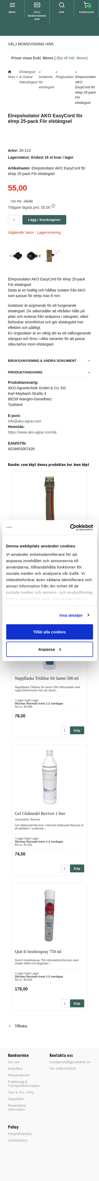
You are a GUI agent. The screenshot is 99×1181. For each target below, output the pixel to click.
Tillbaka (17, 1026)
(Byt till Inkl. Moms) (72, 58)
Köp (77, 730)
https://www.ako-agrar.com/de (32, 432)
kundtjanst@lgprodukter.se (70, 1062)
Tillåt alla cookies (49, 632)
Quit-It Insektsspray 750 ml (38, 951)
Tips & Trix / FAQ (21, 1092)
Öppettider (16, 1099)
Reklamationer (19, 1075)
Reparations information (17, 1107)
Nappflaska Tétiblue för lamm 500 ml (47, 678)
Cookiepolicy (17, 1140)
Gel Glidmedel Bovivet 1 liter (40, 813)
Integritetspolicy (20, 1134)
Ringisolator (65, 77)
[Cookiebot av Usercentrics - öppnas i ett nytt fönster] (70, 527)
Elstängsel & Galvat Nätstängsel (28, 77)
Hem (11, 77)
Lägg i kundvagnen (44, 220)
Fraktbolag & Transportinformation (23, 1084)
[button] (53, 206)
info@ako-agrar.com (24, 421)
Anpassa (49, 649)
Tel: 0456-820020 (63, 1069)
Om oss (14, 1062)
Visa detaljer (71, 615)
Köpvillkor (15, 1069)
